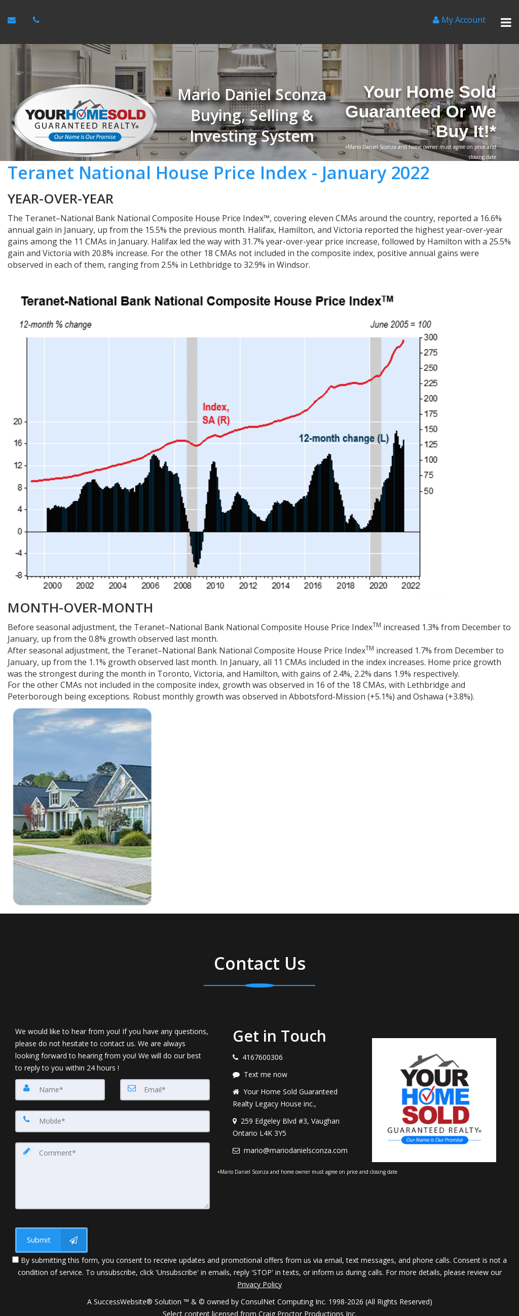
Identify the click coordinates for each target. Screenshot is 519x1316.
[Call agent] (37, 15)
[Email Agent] (13, 15)
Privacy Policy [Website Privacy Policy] (259, 1263)
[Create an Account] (459, 15)
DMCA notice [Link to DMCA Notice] (259, 1304)
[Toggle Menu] (506, 16)
